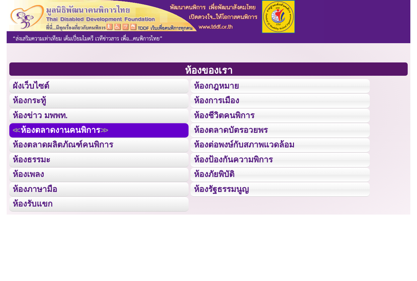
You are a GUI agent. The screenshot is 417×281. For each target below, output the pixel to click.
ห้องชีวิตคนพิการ (224, 114)
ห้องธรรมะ (31, 158)
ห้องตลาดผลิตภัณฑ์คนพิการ (62, 144)
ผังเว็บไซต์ (31, 85)
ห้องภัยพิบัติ (214, 173)
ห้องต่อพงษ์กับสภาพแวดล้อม (244, 144)
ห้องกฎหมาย (216, 85)
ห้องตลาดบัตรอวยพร (230, 129)
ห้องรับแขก (33, 202)
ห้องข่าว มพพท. (40, 114)
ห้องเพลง (28, 173)
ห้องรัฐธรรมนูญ (221, 187)
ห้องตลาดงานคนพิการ (59, 129)
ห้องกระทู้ (29, 100)
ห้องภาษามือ (35, 187)
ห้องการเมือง (216, 100)
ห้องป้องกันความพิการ (233, 158)
